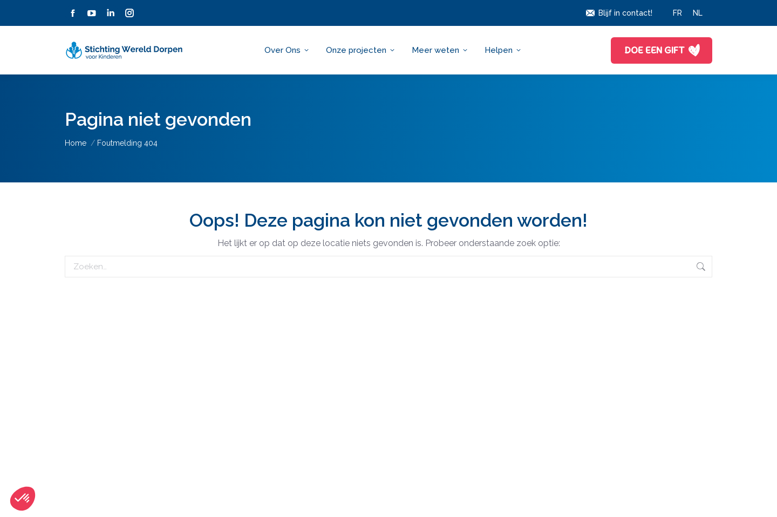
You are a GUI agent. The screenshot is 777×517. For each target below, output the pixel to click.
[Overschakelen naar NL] (697, 13)
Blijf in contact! (618, 13)
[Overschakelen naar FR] (677, 13)
